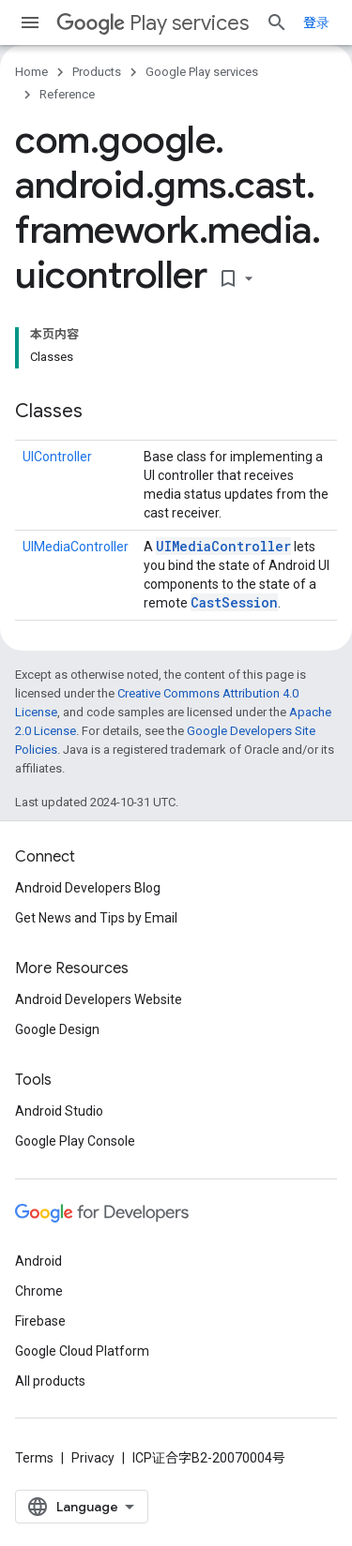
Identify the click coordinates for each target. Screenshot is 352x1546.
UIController (57, 456)
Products (96, 72)
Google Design (57, 1029)
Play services (152, 23)
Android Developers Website (98, 999)
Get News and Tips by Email (96, 917)
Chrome (39, 1290)
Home (31, 72)
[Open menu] (30, 22)
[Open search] (277, 22)
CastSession (234, 602)
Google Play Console (75, 1140)
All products (50, 1380)
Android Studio (59, 1110)
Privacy (93, 1457)
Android (38, 1260)
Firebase (40, 1320)
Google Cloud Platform (82, 1350)
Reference (67, 94)
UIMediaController (76, 546)
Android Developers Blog (88, 887)
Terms (34, 1457)
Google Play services (201, 72)
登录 (316, 22)
